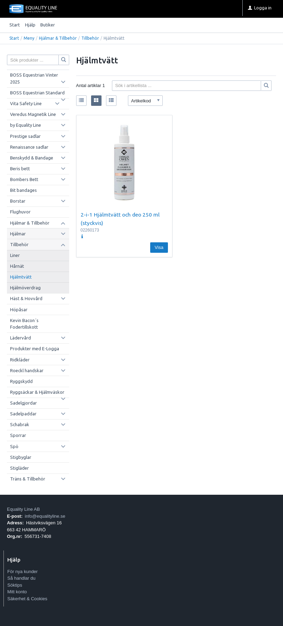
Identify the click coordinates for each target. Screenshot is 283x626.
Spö (14, 446)
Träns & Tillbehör (27, 478)
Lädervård (20, 337)
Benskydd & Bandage (31, 157)
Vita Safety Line (26, 103)
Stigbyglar (20, 457)
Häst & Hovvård (26, 298)
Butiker (47, 24)
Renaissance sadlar (29, 146)
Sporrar (18, 435)
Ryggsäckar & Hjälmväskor (37, 392)
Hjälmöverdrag (25, 287)
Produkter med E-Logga (34, 348)
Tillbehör (90, 38)
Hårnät (17, 266)
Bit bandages (23, 190)
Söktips (14, 585)
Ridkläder (20, 359)
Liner (15, 255)
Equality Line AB (23, 509)
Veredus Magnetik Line (33, 114)
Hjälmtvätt (21, 276)
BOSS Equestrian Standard (37, 92)
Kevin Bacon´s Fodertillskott (24, 324)
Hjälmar (18, 233)
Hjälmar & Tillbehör (58, 38)
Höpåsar (18, 309)
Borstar (17, 200)
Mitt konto (17, 591)
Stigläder (19, 467)
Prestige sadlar (25, 136)
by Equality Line (25, 125)
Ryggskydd (21, 381)
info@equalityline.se (45, 516)
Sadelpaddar (23, 413)
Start (14, 24)
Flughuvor (20, 211)
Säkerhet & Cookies (27, 598)
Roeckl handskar (26, 370)
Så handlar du (21, 578)
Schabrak (19, 424)
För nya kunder (22, 571)
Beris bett (20, 168)
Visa (159, 247)
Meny (29, 38)
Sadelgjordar (23, 402)
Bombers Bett (24, 179)
